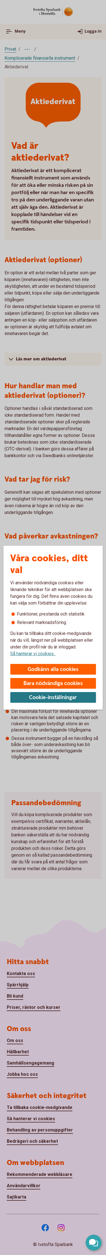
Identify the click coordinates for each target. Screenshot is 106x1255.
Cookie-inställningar (53, 697)
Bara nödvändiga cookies (53, 683)
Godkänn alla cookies (53, 669)
